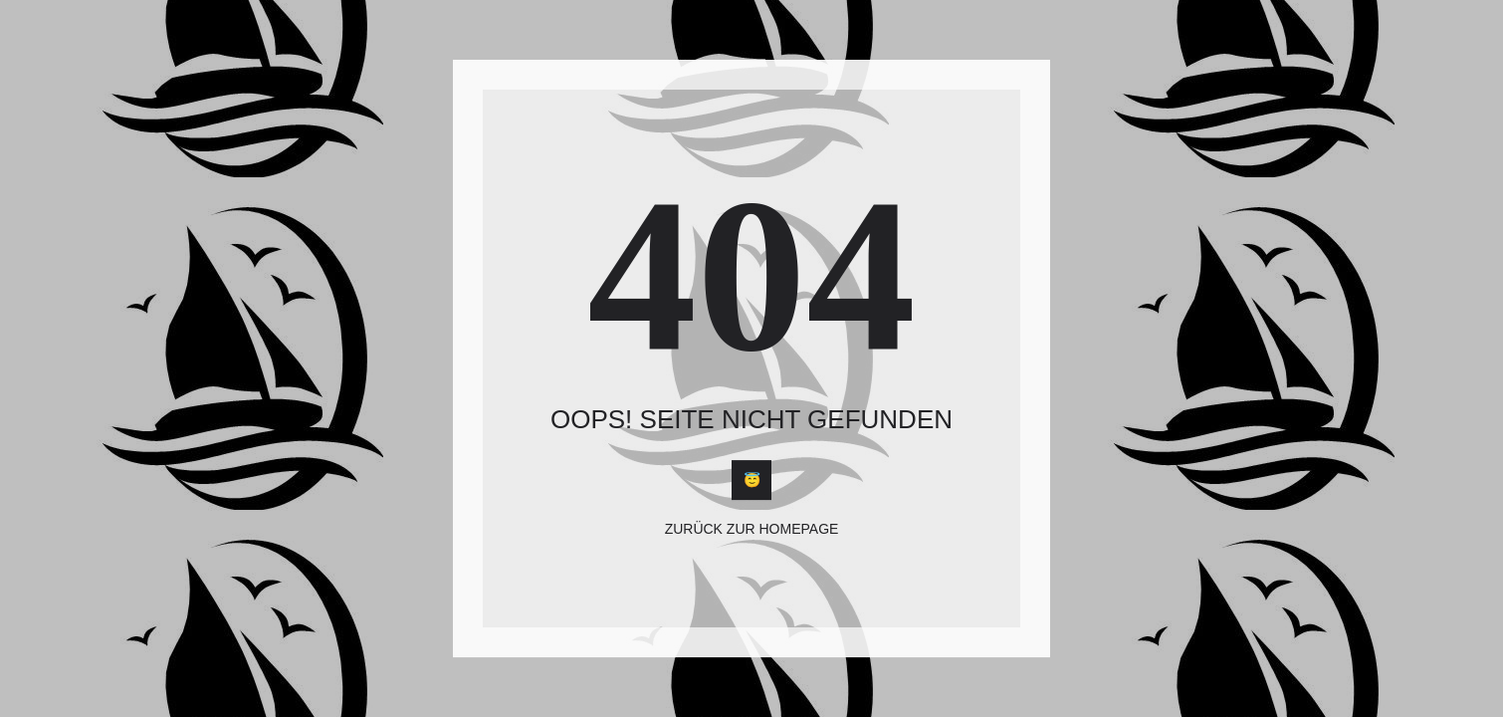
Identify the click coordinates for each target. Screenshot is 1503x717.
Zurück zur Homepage (752, 530)
